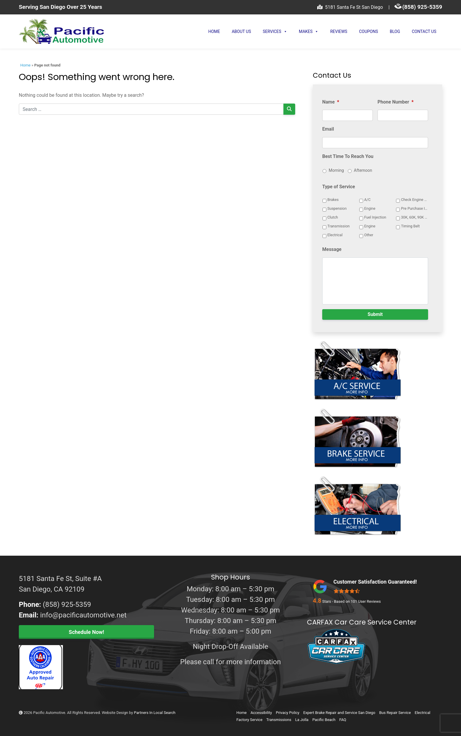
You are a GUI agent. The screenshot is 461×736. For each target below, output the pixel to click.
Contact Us (424, 31)
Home (214, 31)
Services (275, 31)
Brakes (333, 199)
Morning (336, 170)
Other (368, 235)
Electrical (335, 235)
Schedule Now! (86, 632)
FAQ (342, 719)
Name (330, 102)
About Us (241, 31)
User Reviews (366, 601)
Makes (309, 31)
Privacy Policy (287, 712)
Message (331, 249)
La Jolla (301, 719)
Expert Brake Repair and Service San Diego (339, 712)
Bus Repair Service (395, 712)
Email (328, 129)
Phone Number (396, 102)
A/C (367, 199)
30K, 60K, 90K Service (415, 217)
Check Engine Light (415, 199)
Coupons (368, 31)
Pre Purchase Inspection (415, 208)
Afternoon (363, 170)
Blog (395, 31)
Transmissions (278, 719)
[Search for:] (151, 109)
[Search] (289, 109)
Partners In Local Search (155, 712)
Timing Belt (410, 226)
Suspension (337, 208)
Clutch (333, 217)
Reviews (338, 31)
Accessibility (261, 712)
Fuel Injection (375, 217)
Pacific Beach (323, 719)
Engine (369, 208)
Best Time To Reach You (347, 156)
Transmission (339, 226)
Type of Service (338, 186)
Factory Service (249, 719)
